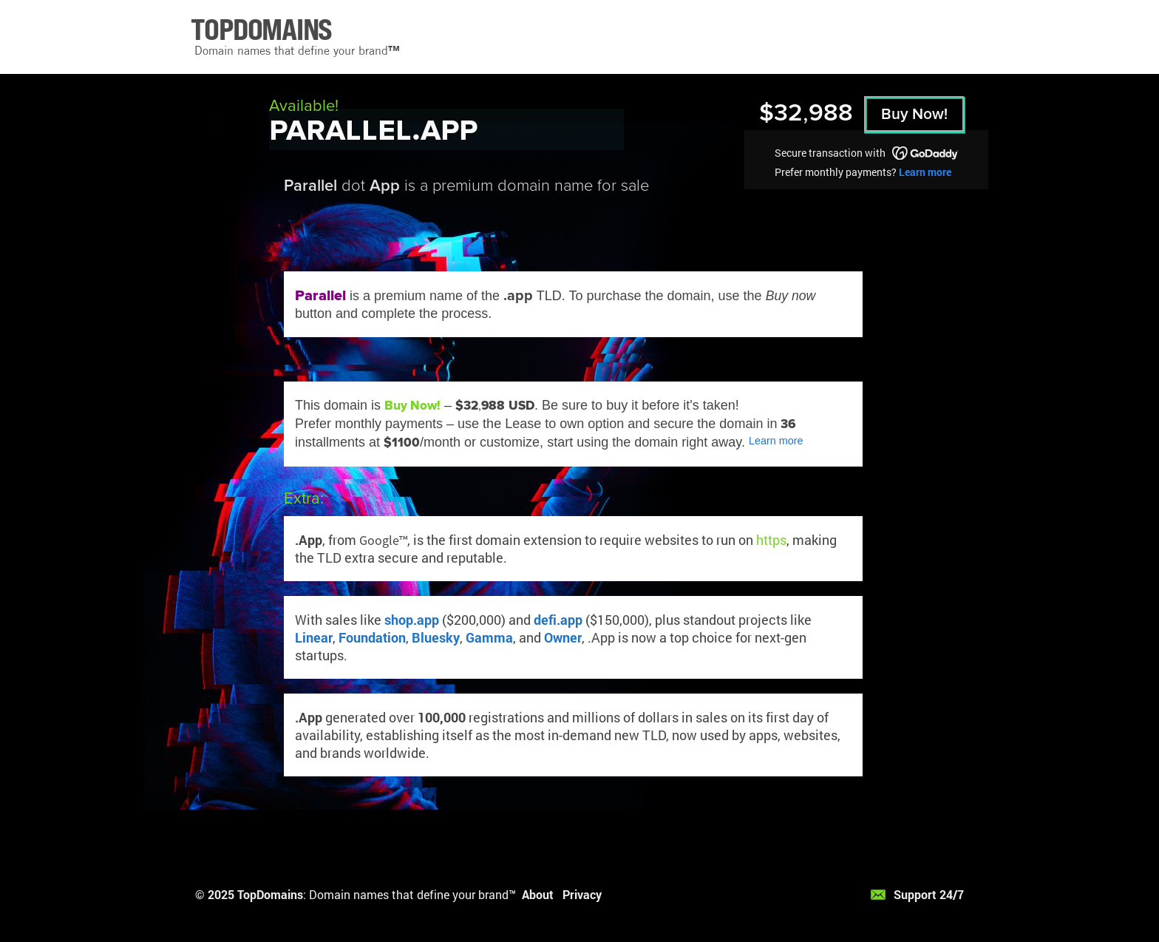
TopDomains (270, 894)
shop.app (411, 619)
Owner (563, 637)
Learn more (925, 172)
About (538, 894)
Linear (314, 637)
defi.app (558, 619)
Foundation (372, 637)
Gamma (489, 637)
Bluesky (436, 637)
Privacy (582, 894)
